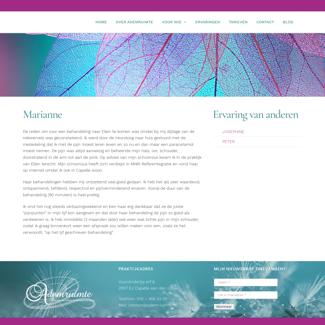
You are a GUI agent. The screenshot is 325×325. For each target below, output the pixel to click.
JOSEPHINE (233, 131)
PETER (228, 141)
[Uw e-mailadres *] (246, 295)
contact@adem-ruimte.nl (152, 305)
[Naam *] (246, 282)
